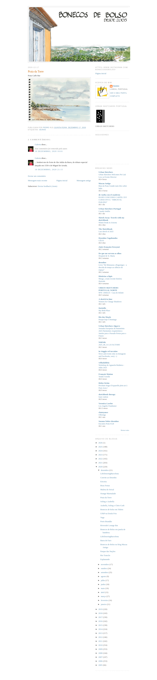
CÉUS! (101, 241)
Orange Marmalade (108, 493)
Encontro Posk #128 (106, 424)
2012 (100, 637)
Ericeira (103, 481)
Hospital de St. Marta (107, 256)
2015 (100, 625)
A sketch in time (105, 299)
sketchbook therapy (107, 394)
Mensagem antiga (84, 180)
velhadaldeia (104, 362)
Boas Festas (105, 485)
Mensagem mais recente (37, 180)
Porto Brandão (106, 521)
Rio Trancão (105, 555)
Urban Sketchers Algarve (109, 326)
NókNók (102, 342)
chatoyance (103, 412)
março (103, 596)
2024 (100, 451)
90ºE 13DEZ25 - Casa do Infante (111, 293)
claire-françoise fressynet (109, 247)
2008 (100, 653)
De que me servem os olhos (110, 253)
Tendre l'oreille (104, 377)
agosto (104, 576)
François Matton (106, 374)
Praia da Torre (105, 497)
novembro (105, 564)
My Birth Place (104, 310)
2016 (100, 621)
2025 (100, 447)
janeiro (104, 604)
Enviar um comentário (37, 176)
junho (103, 584)
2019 (100, 609)
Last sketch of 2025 (106, 231)
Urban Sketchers (106, 172)
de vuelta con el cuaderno (109, 195)
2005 (100, 665)
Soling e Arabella (107, 501)
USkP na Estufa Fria (108, 513)
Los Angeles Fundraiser (108, 406)
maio (103, 588)
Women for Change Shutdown (110, 302)
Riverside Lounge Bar (109, 525)
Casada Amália (104, 211)
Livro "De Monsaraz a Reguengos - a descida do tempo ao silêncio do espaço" (113, 267)
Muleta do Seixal (107, 489)
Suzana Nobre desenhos (109, 421)
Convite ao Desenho (108, 477)
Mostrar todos (125, 430)
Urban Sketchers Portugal (110, 209)
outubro (104, 568)
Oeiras (42, 130)
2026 (100, 443)
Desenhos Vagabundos (108, 238)
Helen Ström (104, 383)
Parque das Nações (107, 551)
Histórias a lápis (105, 276)
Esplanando (105, 559)
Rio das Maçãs (105, 317)
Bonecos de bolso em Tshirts (111, 509)
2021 (100, 463)
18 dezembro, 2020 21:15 (49, 169)
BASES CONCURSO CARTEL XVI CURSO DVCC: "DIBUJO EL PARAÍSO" (113, 199)
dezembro (105, 470)
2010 (100, 645)
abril (103, 592)
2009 (100, 649)
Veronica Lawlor (106, 403)
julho (103, 580)
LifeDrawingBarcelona (109, 473)
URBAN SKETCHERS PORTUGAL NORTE (108, 289)
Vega (102, 517)
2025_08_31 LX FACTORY (109, 345)
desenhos (102, 262)
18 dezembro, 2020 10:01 (49, 151)
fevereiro (105, 600)
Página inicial (61, 180)
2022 (100, 459)
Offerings (102, 415)
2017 (100, 617)
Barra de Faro (105, 540)
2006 (100, 661)
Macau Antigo (105, 183)
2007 (100, 657)
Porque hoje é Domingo (108, 320)
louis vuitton (103, 397)
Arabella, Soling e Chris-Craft (112, 505)
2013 (100, 633)
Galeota (38, 144)
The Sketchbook (105, 229)
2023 (100, 455)
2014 (100, 629)
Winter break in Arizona (108, 223)
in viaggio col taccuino (108, 351)
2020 (100, 467)
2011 (100, 641)
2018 (100, 613)
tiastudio (102, 308)
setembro (105, 572)
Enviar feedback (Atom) (47, 186)
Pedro (116, 86)
